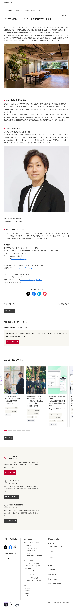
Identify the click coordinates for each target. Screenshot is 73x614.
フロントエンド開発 (11, 412)
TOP (5, 10)
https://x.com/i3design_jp (24, 268)
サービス (8, 415)
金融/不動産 (31, 421)
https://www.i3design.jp (19, 259)
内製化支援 (60, 421)
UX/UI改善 (30, 417)
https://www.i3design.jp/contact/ (31, 280)
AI (36, 417)
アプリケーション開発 (11, 408)
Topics (10, 10)
